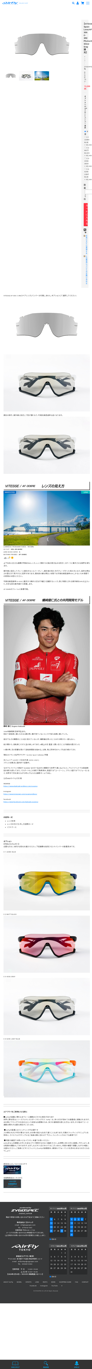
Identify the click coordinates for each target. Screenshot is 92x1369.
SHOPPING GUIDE (65, 1282)
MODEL (19, 1282)
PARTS (45, 1282)
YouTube (54, 1286)
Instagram (44, 1286)
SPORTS (29, 1282)
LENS (37, 1282)
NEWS (53, 1282)
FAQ (76, 1282)
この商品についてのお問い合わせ (86, 269)
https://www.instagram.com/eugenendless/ (20, 794)
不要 (87, 133)
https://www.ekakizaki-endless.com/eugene (20, 786)
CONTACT (85, 1282)
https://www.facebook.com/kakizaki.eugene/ (21, 802)
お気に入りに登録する (86, 244)
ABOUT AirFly (8, 1282)
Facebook (33, 1286)
